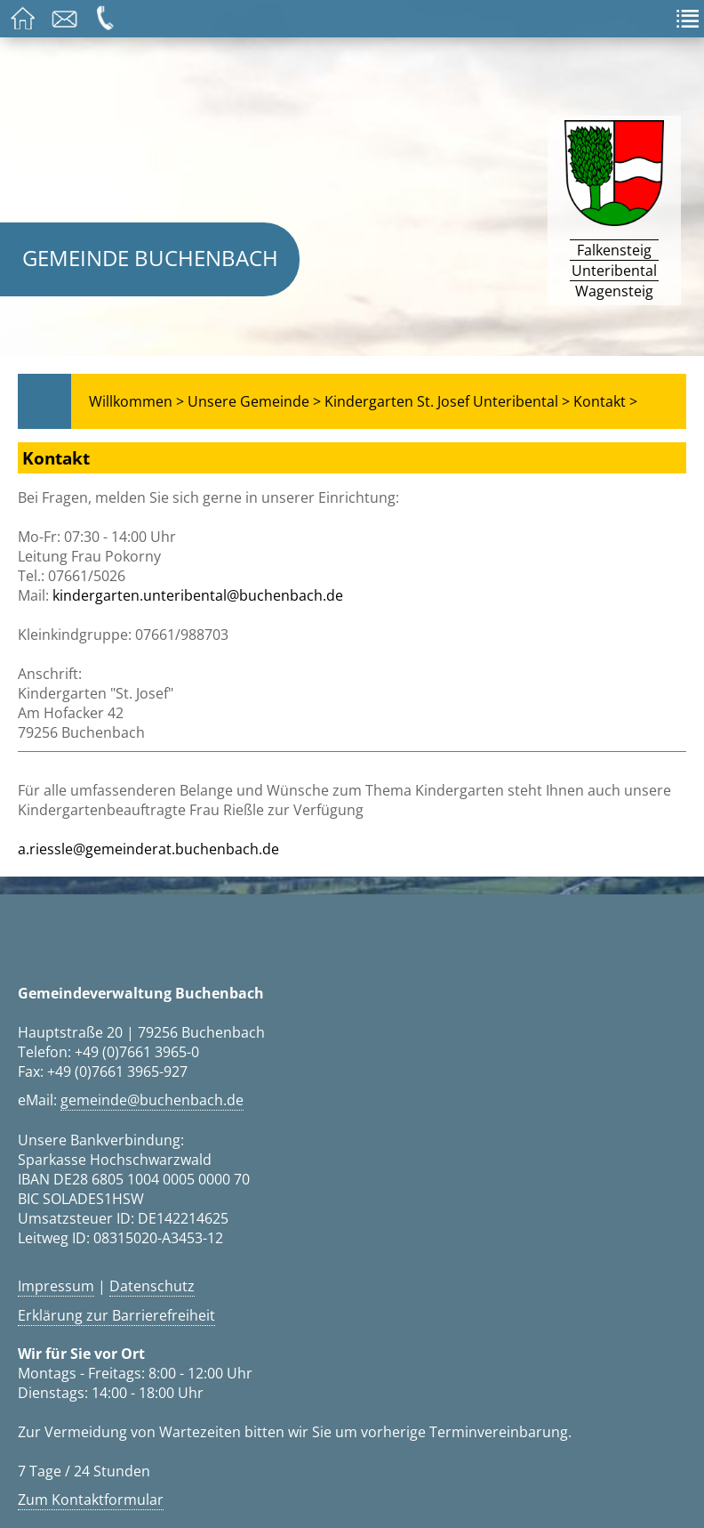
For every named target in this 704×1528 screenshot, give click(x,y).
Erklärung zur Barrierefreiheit (116, 1315)
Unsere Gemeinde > (254, 401)
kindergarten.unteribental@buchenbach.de (197, 595)
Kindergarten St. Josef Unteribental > (447, 401)
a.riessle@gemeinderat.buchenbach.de (148, 849)
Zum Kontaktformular (91, 1499)
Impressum (56, 1286)
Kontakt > (605, 401)
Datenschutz (152, 1286)
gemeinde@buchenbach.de (152, 1100)
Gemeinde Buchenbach (150, 257)
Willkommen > (136, 401)
